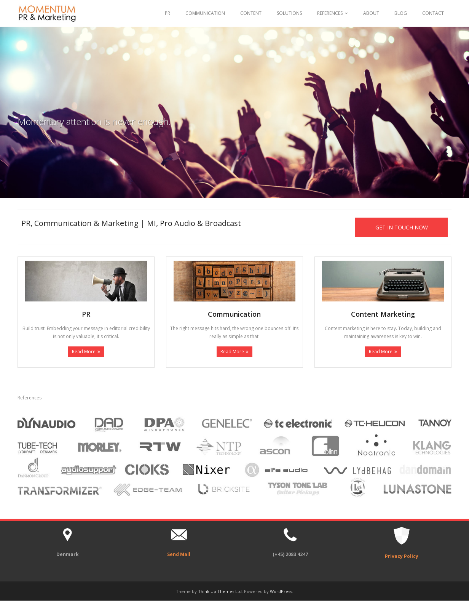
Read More (84, 352)
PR (167, 13)
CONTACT (433, 13)
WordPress (281, 591)
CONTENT (251, 13)
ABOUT (371, 13)
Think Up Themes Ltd (220, 591)
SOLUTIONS (289, 13)
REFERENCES (330, 13)
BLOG (400, 13)
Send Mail (178, 554)
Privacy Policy (401, 556)
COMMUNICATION (205, 13)
